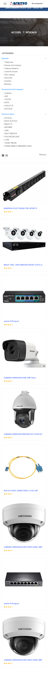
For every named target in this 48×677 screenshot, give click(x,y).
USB (5, 96)
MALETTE (7, 124)
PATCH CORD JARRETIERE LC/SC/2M (21, 491)
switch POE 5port (11, 321)
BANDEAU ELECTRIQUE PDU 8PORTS (20, 208)
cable (6, 130)
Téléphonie (8, 62)
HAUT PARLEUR (10, 133)
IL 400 (6, 140)
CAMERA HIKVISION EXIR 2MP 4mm (20, 378)
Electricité (7, 78)
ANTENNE (7, 127)
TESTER (7, 99)
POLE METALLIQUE (11, 137)
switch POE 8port (11, 604)
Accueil (16, 32)
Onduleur (7, 93)
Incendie (7, 81)
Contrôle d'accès (10, 72)
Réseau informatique (12, 65)
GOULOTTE (8, 106)
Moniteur (7, 84)
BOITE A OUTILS (10, 121)
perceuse (7, 118)
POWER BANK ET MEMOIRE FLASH (17, 146)
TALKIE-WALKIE (10, 143)
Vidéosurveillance (10, 68)
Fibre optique (9, 75)
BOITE (6, 103)
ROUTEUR (7, 109)
